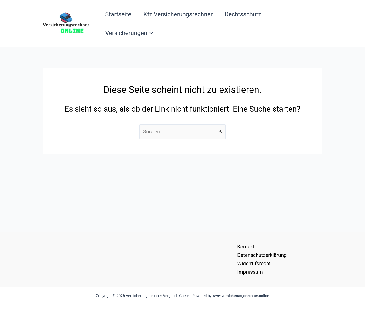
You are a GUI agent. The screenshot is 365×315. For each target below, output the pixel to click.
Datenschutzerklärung (262, 255)
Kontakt (245, 246)
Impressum (250, 272)
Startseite (118, 14)
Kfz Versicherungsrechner (178, 14)
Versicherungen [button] (129, 33)
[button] (150, 33)
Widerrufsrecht (253, 263)
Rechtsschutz (243, 14)
